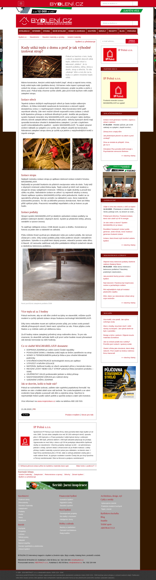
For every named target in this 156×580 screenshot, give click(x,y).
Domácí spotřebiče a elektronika (30, 546)
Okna (20, 517)
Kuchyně (21, 528)
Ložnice (21, 534)
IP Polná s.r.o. (42, 427)
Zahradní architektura (68, 530)
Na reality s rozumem (68, 516)
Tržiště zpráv (106, 524)
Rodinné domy (24, 499)
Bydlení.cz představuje (27, 477)
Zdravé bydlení (77, 474)
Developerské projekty (68, 513)
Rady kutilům (65, 533)
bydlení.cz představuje (85, 41)
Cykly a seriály (107, 499)
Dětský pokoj (23, 537)
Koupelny (22, 531)
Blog (103, 517)
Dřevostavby (23, 503)
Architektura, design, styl (111, 496)
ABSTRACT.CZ (108, 528)
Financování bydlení (68, 496)
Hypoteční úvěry (66, 503)
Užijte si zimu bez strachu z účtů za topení (119, 207)
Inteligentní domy (66, 519)
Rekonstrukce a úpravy (53, 474)
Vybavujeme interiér (108, 503)
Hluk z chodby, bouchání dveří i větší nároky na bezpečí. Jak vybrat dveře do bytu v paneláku (118, 328)
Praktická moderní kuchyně (111, 506)
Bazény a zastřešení (67, 527)
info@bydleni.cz (77, 560)
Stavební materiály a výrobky (53, 37)
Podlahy (21, 511)
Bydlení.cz (23, 37)
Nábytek (21, 540)
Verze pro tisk (87, 415)
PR (34, 409)
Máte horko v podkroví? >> (86, 466)
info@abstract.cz (75, 563)
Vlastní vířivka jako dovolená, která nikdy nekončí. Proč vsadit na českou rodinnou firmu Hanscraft (118, 350)
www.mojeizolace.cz (46, 401)
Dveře (20, 514)
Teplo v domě (106, 509)
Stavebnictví (34, 37)
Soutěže (104, 521)
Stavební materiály (25, 506)
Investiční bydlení (66, 499)
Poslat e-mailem (72, 415)
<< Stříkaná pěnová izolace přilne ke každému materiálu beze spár (43, 466)
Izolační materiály (25, 474)
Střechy (67, 474)
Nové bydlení (65, 510)
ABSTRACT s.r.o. (41, 563)
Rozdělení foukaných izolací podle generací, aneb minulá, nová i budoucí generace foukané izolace (117, 231)
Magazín (108, 313)
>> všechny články (128, 156)
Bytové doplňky (24, 543)
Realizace (22, 520)
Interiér (21, 525)
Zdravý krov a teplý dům (112, 132)
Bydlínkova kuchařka (110, 513)
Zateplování (38, 474)
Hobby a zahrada (66, 523)
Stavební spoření (66, 506)
